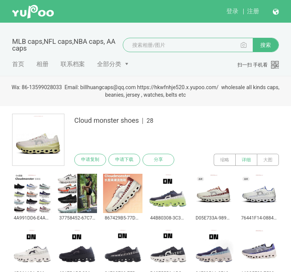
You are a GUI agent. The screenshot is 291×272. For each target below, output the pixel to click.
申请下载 (124, 159)
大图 (267, 159)
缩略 (224, 159)
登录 (232, 11)
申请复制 (90, 159)
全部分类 (109, 64)
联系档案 (73, 64)
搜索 (265, 45)
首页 (18, 64)
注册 (253, 11)
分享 (158, 159)
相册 (42, 64)
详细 (246, 159)
